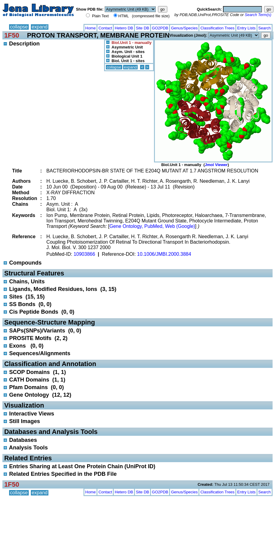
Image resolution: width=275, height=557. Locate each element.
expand (40, 26)
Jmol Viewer (216, 164)
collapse (19, 26)
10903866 (84, 254)
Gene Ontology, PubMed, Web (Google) (152, 226)
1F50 (11, 35)
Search (264, 28)
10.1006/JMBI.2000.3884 (164, 254)
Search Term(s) (258, 14)
